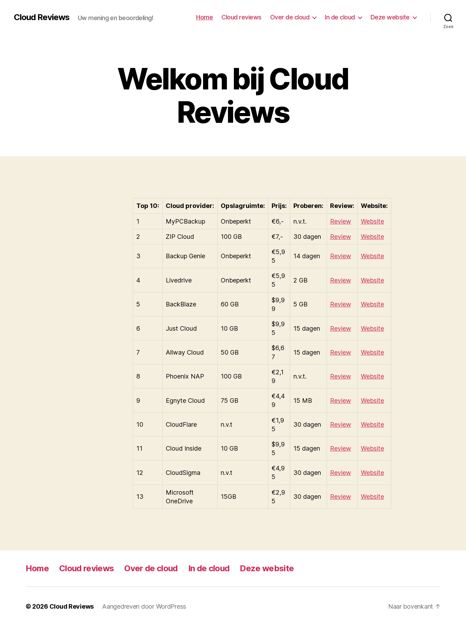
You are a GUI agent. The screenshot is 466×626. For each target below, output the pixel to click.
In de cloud (340, 17)
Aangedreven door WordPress (144, 606)
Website (372, 221)
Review (340, 221)
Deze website (390, 17)
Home (204, 17)
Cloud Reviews (42, 17)
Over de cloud (290, 17)
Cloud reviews (241, 17)
